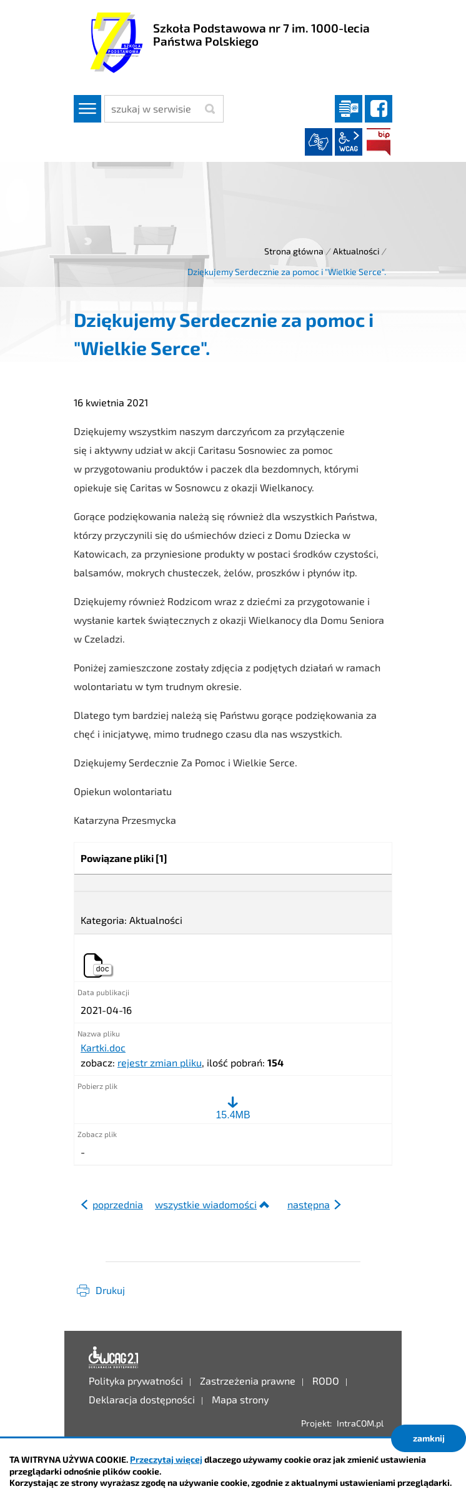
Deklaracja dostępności (113, 1357)
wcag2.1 (348, 142)
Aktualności (356, 251)
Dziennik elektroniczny (348, 109)
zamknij (429, 1438)
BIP (378, 142)
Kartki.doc (103, 1047)
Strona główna (294, 251)
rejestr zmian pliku (159, 1062)
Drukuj (110, 1290)
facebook (378, 109)
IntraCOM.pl (360, 1423)
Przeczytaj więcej (166, 1459)
